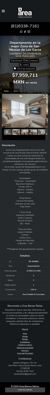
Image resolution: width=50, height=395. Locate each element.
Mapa (15, 91)
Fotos (6, 91)
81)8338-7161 (25, 26)
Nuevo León (28, 55)
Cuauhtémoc (15, 53)
